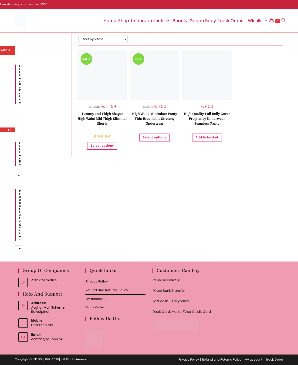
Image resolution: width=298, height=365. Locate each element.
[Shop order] (103, 39)
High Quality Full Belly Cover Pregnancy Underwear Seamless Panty (207, 118)
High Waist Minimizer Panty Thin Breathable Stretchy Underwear (154, 118)
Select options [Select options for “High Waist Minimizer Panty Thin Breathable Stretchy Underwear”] (154, 137)
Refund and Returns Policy (106, 290)
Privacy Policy (96, 281)
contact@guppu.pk (47, 339)
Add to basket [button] (207, 137)
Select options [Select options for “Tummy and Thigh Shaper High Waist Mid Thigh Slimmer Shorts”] (102, 146)
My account (95, 298)
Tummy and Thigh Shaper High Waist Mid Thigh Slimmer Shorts (102, 118)
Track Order (95, 307)
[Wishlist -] (256, 20)
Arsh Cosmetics (44, 280)
